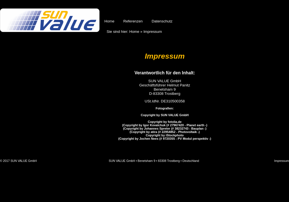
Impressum (281, 160)
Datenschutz (162, 21)
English (273, 11)
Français (284, 11)
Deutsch (261, 11)
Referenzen (133, 21)
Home (109, 21)
